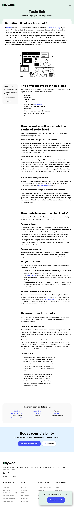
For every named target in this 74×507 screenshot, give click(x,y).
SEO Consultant (25, 493)
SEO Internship (24, 498)
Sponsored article (17, 418)
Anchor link (37, 411)
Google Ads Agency (8, 495)
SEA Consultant (25, 495)
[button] (70, 5)
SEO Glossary (40, 16)
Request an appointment (44, 487)
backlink (16, 411)
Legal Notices (58, 490)
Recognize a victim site (10, 93)
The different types (10, 89)
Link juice (37, 418)
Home (24, 16)
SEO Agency (31, 16)
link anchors (38, 104)
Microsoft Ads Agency (9, 498)
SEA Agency (6, 490)
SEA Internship (24, 501)
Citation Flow (31, 275)
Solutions (7, 102)
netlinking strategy (44, 185)
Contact (57, 487)
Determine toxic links (9, 98)
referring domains (49, 299)
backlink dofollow (16, 413)
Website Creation (7, 501)
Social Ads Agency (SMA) (10, 493)
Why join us (24, 490)
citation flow (37, 413)
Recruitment (24, 487)
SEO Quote (41, 490)
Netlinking (57, 413)
